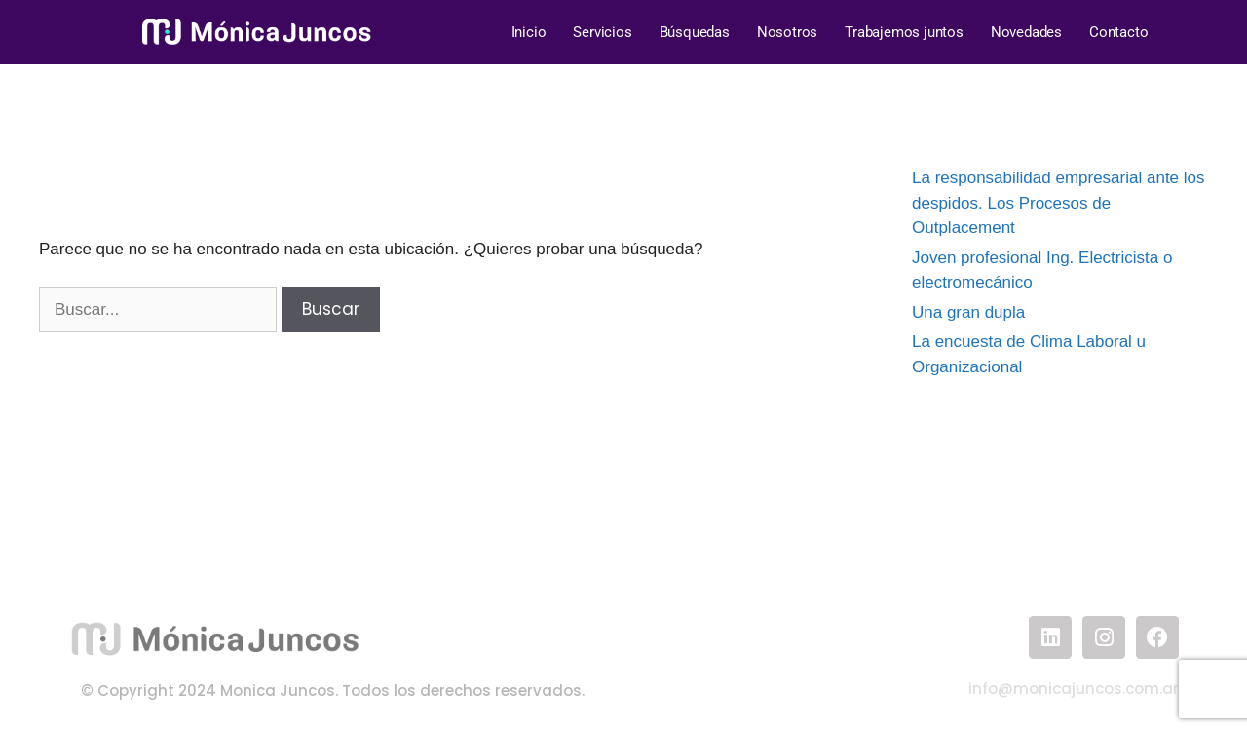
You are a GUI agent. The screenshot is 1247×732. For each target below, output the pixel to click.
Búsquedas (695, 32)
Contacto (1118, 32)
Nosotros (787, 32)
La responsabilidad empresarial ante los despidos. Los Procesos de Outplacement (1058, 203)
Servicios (602, 32)
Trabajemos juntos (904, 32)
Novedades (1026, 32)
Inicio (529, 32)
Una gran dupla (968, 312)
